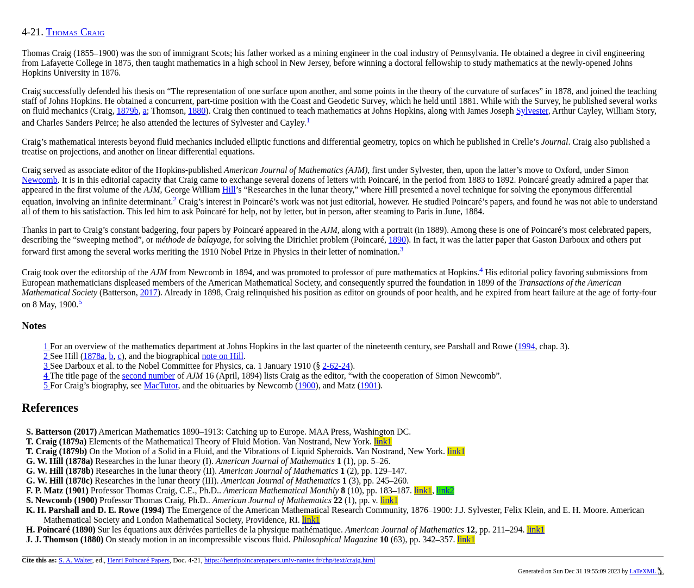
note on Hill (222, 356)
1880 (196, 110)
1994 (526, 346)
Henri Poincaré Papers (138, 560)
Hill (229, 189)
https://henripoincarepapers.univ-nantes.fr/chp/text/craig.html (290, 560)
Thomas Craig (75, 32)
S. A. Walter (75, 560)
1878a (93, 356)
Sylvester (532, 110)
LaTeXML (646, 571)
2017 (149, 292)
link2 (445, 490)
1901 (369, 385)
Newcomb (40, 179)
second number (148, 375)
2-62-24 (336, 365)
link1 (383, 441)
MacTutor (161, 385)
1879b (128, 110)
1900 (306, 385)
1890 (397, 239)
